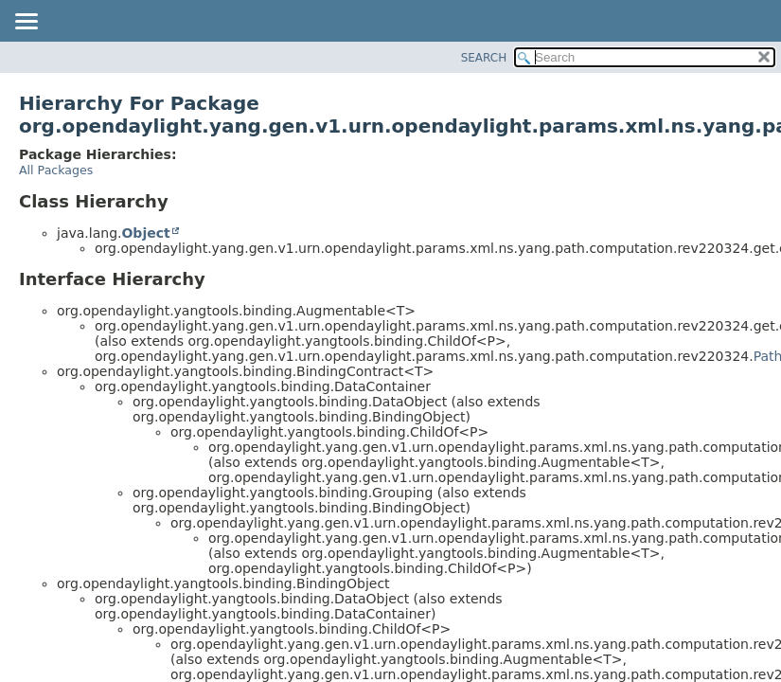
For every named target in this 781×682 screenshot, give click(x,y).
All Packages (56, 170)
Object (145, 233)
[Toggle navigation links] (25, 22)
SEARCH (484, 57)
